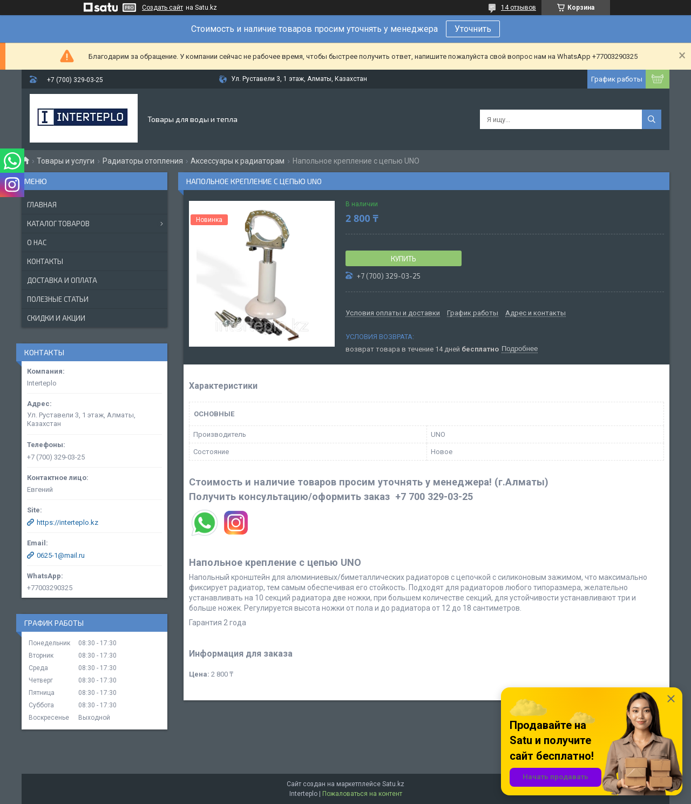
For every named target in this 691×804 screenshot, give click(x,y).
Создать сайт (162, 7)
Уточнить (473, 29)
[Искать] (651, 119)
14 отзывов (518, 7)
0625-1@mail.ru (61, 555)
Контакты (45, 261)
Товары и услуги (65, 161)
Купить (403, 258)
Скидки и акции (56, 318)
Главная (42, 204)
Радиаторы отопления (143, 161)
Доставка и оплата (62, 280)
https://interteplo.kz (67, 522)
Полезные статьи (58, 299)
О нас (36, 242)
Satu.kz (393, 784)
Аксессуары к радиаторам (237, 161)
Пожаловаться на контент (362, 794)
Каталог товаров (58, 223)
